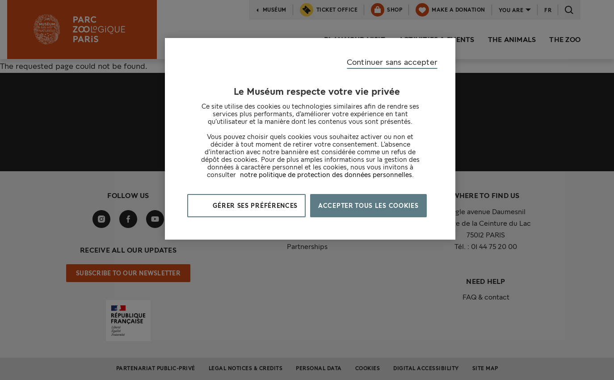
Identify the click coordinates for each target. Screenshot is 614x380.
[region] (310, 139)
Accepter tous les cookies (368, 205)
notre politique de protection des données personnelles (326, 174)
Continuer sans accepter (392, 62)
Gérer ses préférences (253, 205)
